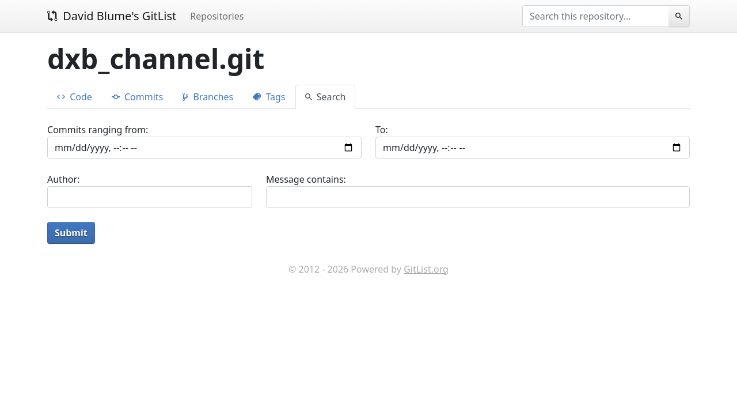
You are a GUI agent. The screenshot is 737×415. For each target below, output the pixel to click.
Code (74, 96)
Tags (269, 96)
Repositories (217, 16)
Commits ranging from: (97, 129)
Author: (63, 179)
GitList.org (426, 269)
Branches (208, 96)
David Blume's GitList (111, 16)
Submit (71, 233)
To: (381, 129)
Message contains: (306, 179)
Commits (137, 96)
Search (325, 96)
